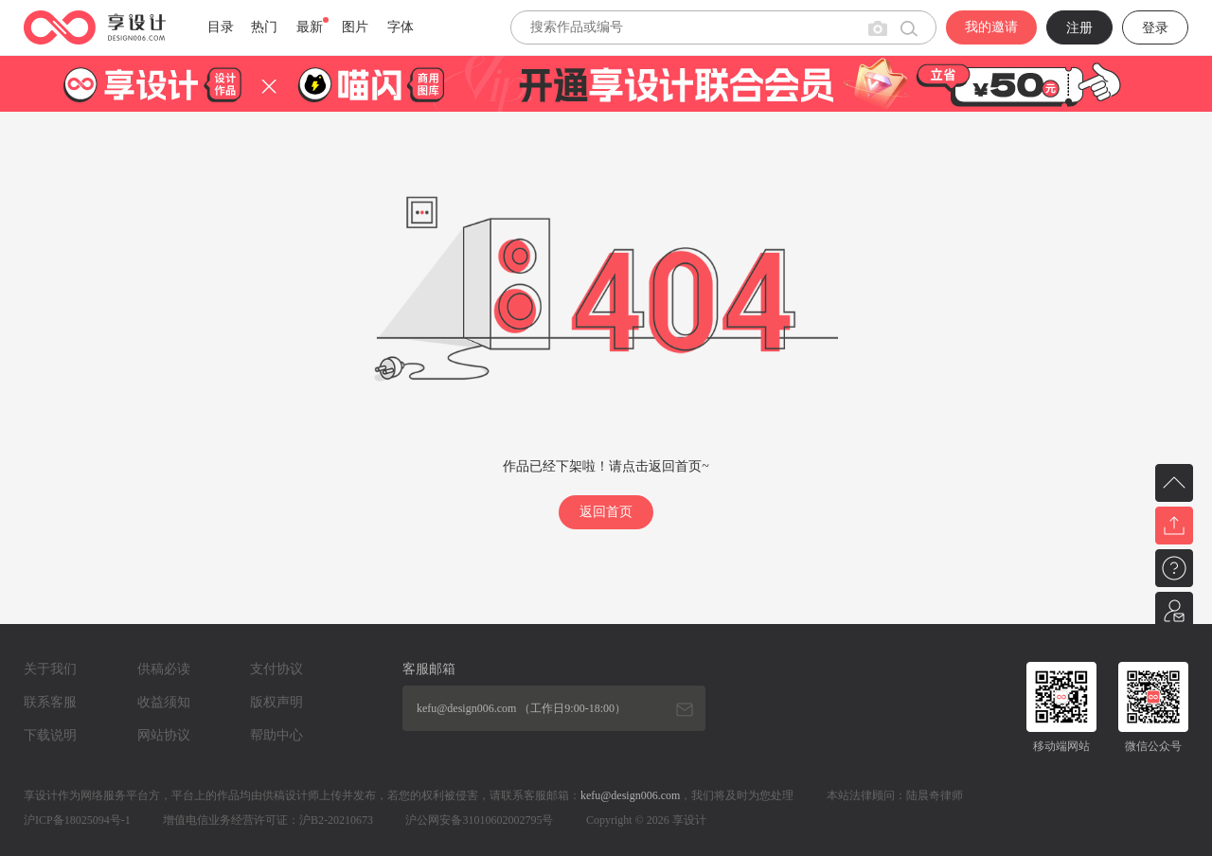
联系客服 (50, 702)
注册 (1079, 28)
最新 (309, 27)
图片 (355, 27)
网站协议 (163, 735)
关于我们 (50, 669)
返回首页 (606, 512)
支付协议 (276, 669)
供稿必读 (163, 669)
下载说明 (50, 735)
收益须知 (163, 702)
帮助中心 (276, 735)
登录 (1155, 28)
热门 (264, 27)
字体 (400, 27)
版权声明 (276, 702)
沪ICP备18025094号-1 (77, 820)
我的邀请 (991, 27)
